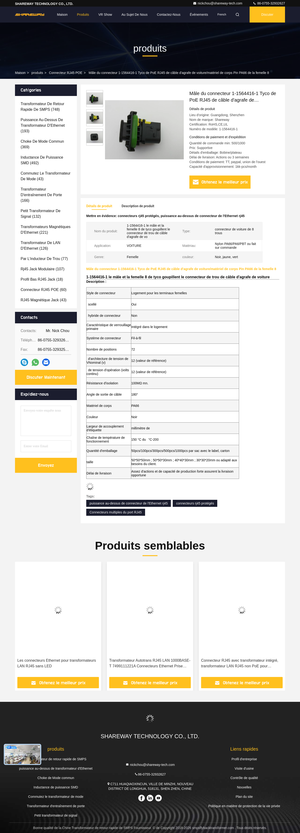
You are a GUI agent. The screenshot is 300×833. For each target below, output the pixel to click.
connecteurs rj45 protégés (195, 503)
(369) (42, 144)
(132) (40, 213)
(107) (42, 269)
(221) (46, 229)
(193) (43, 125)
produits (37, 73)
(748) (42, 106)
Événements (199, 14)
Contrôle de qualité (244, 778)
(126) (40, 245)
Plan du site (244, 797)
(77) (44, 259)
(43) (46, 176)
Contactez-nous (168, 14)
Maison (62, 14)
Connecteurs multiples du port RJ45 (116, 512)
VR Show (105, 14)
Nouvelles (244, 787)
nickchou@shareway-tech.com (218, 3)
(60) (44, 290)
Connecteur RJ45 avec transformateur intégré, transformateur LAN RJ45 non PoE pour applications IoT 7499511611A (239, 663)
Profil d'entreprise (244, 759)
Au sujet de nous (134, 14)
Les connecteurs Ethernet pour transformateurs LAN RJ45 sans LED (56, 663)
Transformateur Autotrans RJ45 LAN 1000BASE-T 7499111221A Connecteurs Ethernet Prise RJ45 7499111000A (149, 663)
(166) (41, 195)
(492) (42, 160)
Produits (83, 14)
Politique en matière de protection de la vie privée (244, 806)
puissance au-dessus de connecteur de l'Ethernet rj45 (129, 503)
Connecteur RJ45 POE (65, 73)
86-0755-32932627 (269, 3)
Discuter (267, 14)
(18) (42, 279)
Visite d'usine (244, 768)
